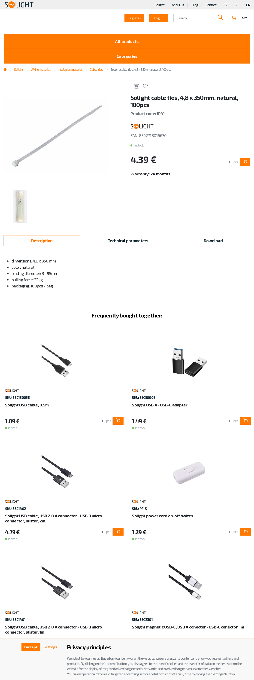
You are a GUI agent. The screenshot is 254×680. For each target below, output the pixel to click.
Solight (159, 5)
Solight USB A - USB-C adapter (159, 406)
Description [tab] (41, 242)
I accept (29, 647)
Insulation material (70, 71)
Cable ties (96, 71)
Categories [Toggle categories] (127, 57)
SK (237, 5)
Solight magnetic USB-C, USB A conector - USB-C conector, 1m (188, 628)
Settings (50, 647)
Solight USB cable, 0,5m (26, 406)
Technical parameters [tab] (128, 242)
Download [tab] (213, 242)
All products (127, 41)
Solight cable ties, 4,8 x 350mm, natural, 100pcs (140, 71)
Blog (194, 5)
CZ (225, 5)
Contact (211, 5)
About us (178, 5)
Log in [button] (158, 18)
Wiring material (40, 71)
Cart (239, 18)
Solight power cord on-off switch (162, 517)
